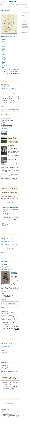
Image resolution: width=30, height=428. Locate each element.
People (10, 4)
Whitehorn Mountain (4, 66)
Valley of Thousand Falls (4, 65)
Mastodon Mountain (4, 81)
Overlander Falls (4, 300)
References (22, 4)
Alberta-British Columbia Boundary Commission (11, 93)
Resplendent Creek (4, 57)
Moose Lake (4, 265)
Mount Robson (7, 4)
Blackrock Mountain (4, 398)
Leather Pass (3, 223)
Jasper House (9, 177)
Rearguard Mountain (4, 55)
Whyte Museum (11, 74)
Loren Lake (3, 338)
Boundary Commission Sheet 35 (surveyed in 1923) (6, 346)
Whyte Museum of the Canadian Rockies (3, 144)
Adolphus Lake (3, 43)
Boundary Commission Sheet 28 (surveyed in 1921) (6, 88)
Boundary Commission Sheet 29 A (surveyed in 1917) (6, 128)
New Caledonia (4, 174)
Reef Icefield (3, 56)
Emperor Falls (3, 48)
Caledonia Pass (3, 222)
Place (6, 109)
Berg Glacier (3, 41)
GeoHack (13, 85)
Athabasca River (3, 118)
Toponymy (26, 4)
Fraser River (7, 118)
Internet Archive (2, 34)
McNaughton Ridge (4, 299)
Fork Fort (23, 37)
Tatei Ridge (3, 63)
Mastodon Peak (3, 105)
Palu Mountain (3, 54)
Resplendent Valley (4, 58)
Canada (5, 121)
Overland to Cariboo (2, 284)
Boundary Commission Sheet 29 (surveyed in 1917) (6, 127)
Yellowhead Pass (4, 114)
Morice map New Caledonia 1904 (25, 32)
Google (10, 85)
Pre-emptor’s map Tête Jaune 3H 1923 (5, 268)
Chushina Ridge (3, 42)
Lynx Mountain (3, 51)
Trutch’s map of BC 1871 (3, 124)
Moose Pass (3, 52)
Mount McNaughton (4, 261)
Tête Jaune (10, 148)
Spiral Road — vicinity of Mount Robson (9, 1)
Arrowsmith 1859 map (4, 181)
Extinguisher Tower (4, 40)
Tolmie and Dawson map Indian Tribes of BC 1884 (6, 126)
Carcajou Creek (3, 46)
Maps (3, 4)
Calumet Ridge (3, 44)
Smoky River (3, 61)
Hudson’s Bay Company (14, 150)
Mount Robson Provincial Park (15, 109)
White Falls (3, 67)
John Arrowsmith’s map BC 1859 (4, 123)
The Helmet (3, 64)
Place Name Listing (15, 4)
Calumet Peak (3, 45)
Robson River (3, 60)
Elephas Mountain (4, 362)
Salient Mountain (8, 265)
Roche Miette (3, 253)
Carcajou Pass (3, 47)
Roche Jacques (3, 252)
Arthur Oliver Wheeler (6, 169)
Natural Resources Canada (15, 207)
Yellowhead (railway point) (5, 224)
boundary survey (10, 109)
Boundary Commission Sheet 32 (6, 10)
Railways (19, 4)
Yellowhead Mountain (4, 226)
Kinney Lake (3, 50)
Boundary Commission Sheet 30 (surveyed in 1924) (6, 269)
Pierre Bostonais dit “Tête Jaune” (6, 245)
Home (1, 4)
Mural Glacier (3, 53)
